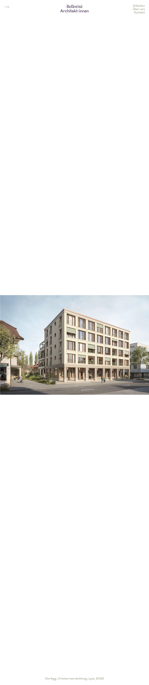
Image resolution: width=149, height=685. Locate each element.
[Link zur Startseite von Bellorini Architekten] (74, 9)
